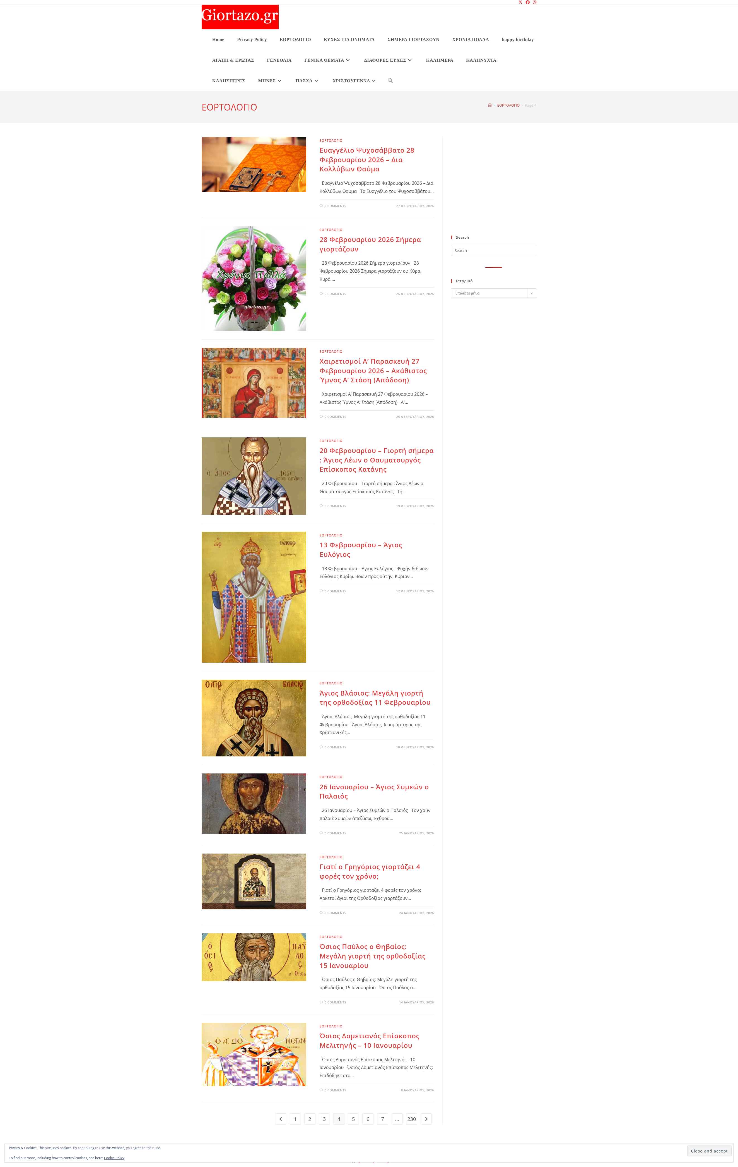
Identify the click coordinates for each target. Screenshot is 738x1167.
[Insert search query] (493, 250)
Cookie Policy (114, 1158)
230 (411, 1119)
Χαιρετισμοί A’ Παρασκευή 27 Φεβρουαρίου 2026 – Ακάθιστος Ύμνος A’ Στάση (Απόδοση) (373, 370)
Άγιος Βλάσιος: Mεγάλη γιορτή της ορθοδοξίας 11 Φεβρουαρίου (375, 697)
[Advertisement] (493, 189)
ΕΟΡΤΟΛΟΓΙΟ (331, 140)
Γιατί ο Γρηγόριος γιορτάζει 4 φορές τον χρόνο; (370, 871)
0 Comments (335, 206)
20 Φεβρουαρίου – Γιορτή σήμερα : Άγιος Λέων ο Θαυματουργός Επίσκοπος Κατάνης (377, 460)
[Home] (490, 105)
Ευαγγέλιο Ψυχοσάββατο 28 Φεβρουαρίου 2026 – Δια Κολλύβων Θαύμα (367, 159)
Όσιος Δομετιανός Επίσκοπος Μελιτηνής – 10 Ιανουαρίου (369, 1040)
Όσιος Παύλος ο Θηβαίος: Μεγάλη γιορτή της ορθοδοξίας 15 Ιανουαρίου (373, 956)
